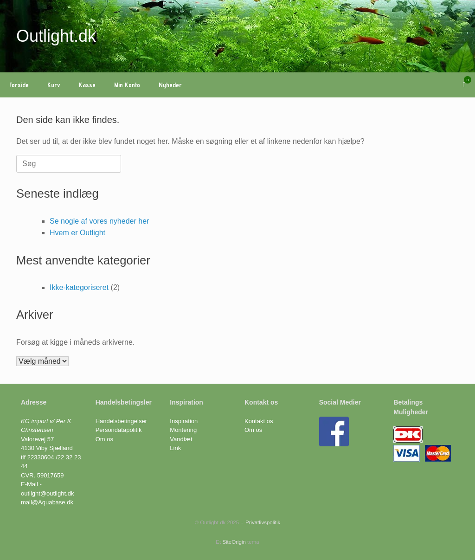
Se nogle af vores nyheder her (99, 221)
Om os (104, 439)
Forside (19, 85)
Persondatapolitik (119, 429)
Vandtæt (181, 439)
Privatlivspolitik (262, 522)
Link (175, 447)
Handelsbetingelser (121, 421)
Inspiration (184, 421)
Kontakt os (258, 421)
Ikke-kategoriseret (79, 287)
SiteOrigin (234, 542)
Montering (183, 429)
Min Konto (127, 85)
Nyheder (170, 85)
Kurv (53, 85)
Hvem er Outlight (77, 233)
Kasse (87, 85)
